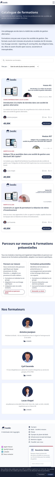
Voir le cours (46, 123)
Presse (32, 432)
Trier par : (4, 66)
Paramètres (41, 474)
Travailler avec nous (36, 442)
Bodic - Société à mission (37, 429)
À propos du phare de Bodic (38, 434)
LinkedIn (27, 341)
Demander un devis (38, 291)
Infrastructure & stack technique (40, 437)
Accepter (50, 474)
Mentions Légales (35, 439)
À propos (32, 427)
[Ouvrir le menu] (53, 2)
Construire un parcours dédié (12, 292)
